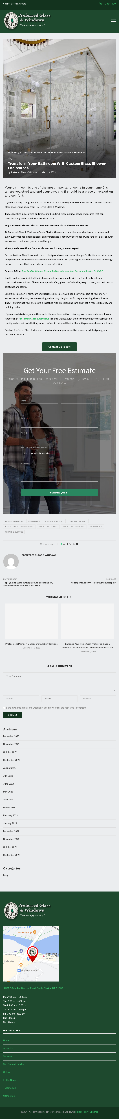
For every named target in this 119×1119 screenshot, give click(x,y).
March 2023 (9, 807)
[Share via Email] (77, 544)
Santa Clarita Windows (73, 527)
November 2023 (11, 744)
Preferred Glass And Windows (19, 527)
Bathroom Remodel (14, 521)
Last (63, 411)
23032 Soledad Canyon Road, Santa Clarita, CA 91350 (33, 988)
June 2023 (8, 783)
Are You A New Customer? (34, 447)
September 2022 (11, 855)
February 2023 (10, 815)
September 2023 (11, 760)
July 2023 (8, 776)
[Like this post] (64, 544)
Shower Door (96, 527)
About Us (8, 1048)
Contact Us (9, 1095)
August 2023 (9, 768)
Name (24, 401)
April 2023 (8, 799)
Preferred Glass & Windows (24, 172)
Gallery (6, 1072)
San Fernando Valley (13, 1064)
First (22, 411)
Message (25, 463)
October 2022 (10, 847)
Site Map (94, 1112)
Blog (17, 152)
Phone (25, 433)
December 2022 (11, 831)
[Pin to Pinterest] (74, 544)
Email (24, 418)
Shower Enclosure (14, 532)
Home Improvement (78, 521)
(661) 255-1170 (107, 3)
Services (7, 1056)
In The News (9, 1080)
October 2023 (10, 752)
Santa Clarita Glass (48, 527)
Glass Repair (34, 521)
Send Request (59, 492)
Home (10, 152)
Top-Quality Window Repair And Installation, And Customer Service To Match (62, 270)
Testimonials (9, 1088)
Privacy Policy (81, 1112)
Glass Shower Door (54, 521)
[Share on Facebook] (67, 544)
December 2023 (11, 736)
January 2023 (10, 823)
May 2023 (8, 791)
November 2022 (11, 839)
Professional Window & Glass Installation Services (31, 644)
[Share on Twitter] (70, 544)
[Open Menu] (113, 21)
